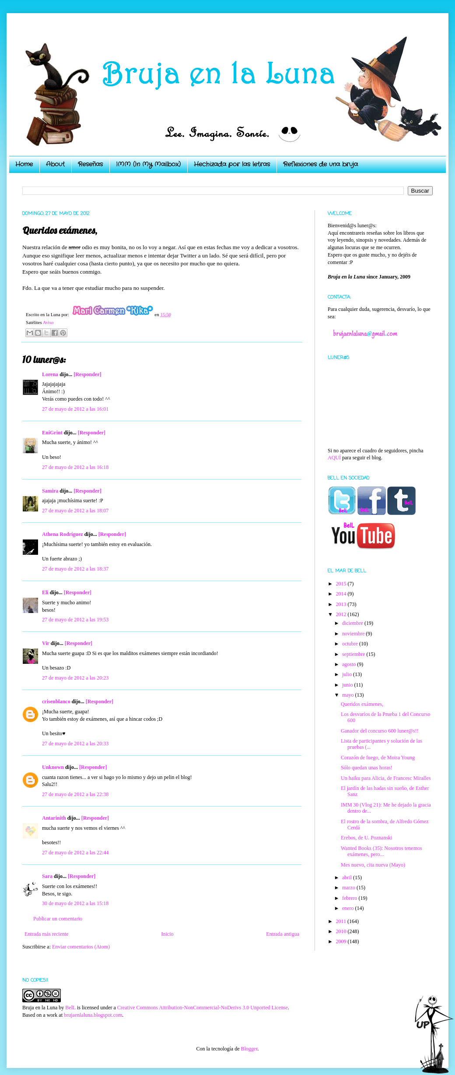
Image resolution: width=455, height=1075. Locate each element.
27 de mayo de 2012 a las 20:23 (75, 678)
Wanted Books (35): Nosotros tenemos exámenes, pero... (381, 851)
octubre (350, 644)
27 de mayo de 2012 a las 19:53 (75, 620)
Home (24, 164)
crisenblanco (56, 701)
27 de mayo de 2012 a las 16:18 (75, 467)
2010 (342, 931)
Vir (45, 643)
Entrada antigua (282, 934)
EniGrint (52, 433)
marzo (349, 888)
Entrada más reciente (46, 934)
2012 (342, 614)
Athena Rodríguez (62, 534)
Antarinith (54, 818)
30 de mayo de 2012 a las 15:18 (75, 903)
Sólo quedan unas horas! (366, 768)
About (55, 164)
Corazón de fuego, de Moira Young (378, 757)
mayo (348, 695)
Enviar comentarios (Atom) (81, 947)
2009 (342, 941)
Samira (50, 491)
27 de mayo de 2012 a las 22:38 (75, 794)
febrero (350, 898)
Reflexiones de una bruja (320, 164)
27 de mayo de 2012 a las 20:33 (75, 743)
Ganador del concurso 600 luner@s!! (380, 731)
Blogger (249, 1049)
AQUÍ (334, 458)
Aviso (48, 322)
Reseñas (90, 164)
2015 (342, 584)
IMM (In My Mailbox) (148, 164)
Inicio (167, 934)
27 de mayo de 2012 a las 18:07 (75, 511)
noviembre (354, 634)
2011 (342, 921)
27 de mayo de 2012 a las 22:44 (75, 852)
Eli (45, 592)
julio (347, 674)
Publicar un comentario (57, 919)
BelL (70, 1008)
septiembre (354, 654)
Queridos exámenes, (362, 704)
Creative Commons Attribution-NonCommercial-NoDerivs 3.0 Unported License (202, 1008)
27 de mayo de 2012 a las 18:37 (75, 569)
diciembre (353, 623)
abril (347, 877)
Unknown (53, 767)
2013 (342, 604)
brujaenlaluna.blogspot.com (93, 1015)
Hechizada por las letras (232, 164)
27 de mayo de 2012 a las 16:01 (75, 409)
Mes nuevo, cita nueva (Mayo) (373, 865)
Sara (47, 876)
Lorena (50, 374)
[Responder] (87, 374)
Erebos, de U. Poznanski (366, 838)
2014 (342, 594)
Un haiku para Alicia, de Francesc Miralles (386, 778)
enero (348, 908)
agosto (349, 664)
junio (348, 685)
